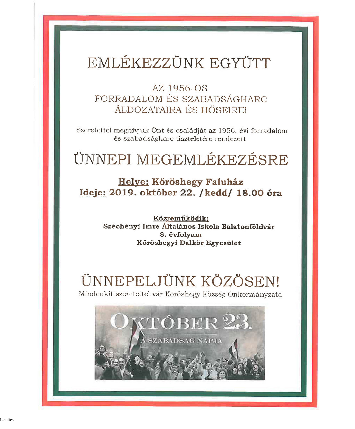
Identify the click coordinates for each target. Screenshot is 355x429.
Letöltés (7, 419)
